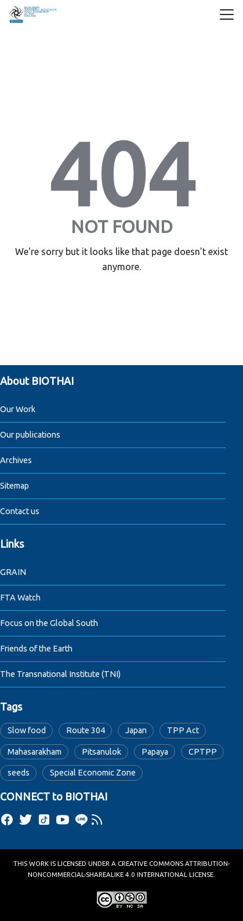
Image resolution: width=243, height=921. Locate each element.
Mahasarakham (34, 751)
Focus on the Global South (49, 623)
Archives (16, 460)
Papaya (155, 751)
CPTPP (202, 751)
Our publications (30, 434)
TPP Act (183, 730)
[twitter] (25, 820)
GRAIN (13, 572)
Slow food (27, 730)
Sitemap (14, 485)
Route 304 (85, 730)
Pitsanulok (101, 751)
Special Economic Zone (93, 772)
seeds (19, 772)
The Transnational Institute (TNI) (60, 674)
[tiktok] (44, 820)
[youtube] (63, 820)
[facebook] (7, 820)
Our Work (17, 409)
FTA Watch (20, 597)
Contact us (19, 511)
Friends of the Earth (36, 648)
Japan (136, 730)
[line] (81, 820)
